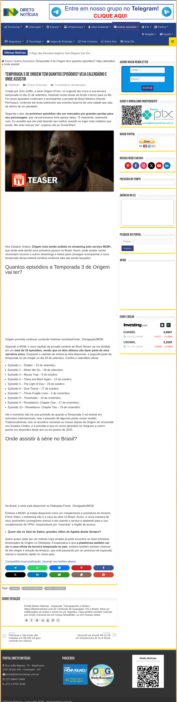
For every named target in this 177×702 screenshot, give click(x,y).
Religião (148, 34)
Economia (12, 26)
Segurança (13, 41)
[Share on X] (15, 568)
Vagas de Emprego (59, 41)
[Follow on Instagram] (143, 165)
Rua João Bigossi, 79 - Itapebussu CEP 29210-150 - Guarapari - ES (23, 660)
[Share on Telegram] (15, 561)
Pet (145, 26)
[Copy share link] (81, 568)
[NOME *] (147, 70)
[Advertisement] (59, 212)
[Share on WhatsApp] (37, 561)
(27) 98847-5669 (14, 672)
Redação (14, 85)
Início (7, 61)
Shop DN (127, 41)
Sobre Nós (109, 41)
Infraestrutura (73, 26)
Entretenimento (32, 582)
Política (160, 26)
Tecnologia (34, 41)
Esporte (52, 26)
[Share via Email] (59, 568)
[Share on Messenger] (59, 561)
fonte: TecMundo (55, 582)
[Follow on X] (151, 165)
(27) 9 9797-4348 (14, 677)
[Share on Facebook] (103, 561)
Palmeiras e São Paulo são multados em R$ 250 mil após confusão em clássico (26, 630)
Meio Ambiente (98, 26)
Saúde (165, 34)
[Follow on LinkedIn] (167, 165)
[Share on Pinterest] (81, 561)
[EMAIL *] (147, 79)
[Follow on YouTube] (159, 165)
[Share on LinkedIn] (37, 568)
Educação (33, 26)
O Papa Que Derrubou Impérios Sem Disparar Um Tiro (59, 53)
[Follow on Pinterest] (128, 165)
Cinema (15, 582)
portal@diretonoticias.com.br (21, 667)
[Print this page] (103, 568)
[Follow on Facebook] (135, 165)
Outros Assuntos (125, 26)
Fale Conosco (87, 41)
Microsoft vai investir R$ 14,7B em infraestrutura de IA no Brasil (92, 629)
